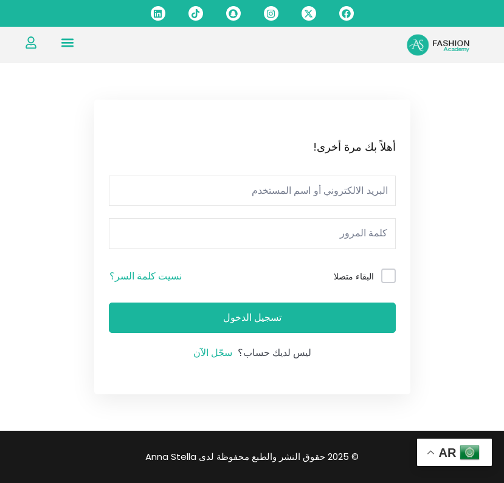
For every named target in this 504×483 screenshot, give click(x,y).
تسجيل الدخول (252, 317)
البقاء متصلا (354, 276)
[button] (68, 42)
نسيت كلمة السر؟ (145, 276)
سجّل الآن (212, 353)
